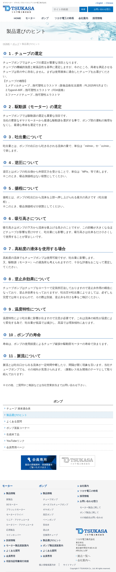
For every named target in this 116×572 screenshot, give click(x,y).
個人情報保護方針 (47, 565)
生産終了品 (12, 434)
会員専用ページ (15, 447)
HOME (17, 18)
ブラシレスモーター (15, 509)
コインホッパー (13, 535)
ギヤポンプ (48, 509)
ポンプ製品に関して (89, 512)
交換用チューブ (50, 535)
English (100, 3)
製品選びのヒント (16, 414)
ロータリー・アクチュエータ (20, 525)
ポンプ (44, 18)
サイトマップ (69, 565)
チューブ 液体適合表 (18, 408)
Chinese (109, 3)
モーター (30, 18)
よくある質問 (14, 421)
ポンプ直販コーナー (18, 427)
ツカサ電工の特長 (64, 18)
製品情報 (10, 493)
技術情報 (10, 540)
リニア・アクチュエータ (17, 520)
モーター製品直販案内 (17, 545)
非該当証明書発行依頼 (17, 561)
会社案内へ (83, 560)
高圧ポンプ (48, 514)
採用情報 (97, 18)
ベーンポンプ (49, 520)
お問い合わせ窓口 (102, 9)
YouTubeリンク (15, 440)
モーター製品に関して (90, 507)
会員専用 (10, 556)
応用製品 (10, 530)
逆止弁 (46, 530)
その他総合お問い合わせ (91, 517)
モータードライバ (14, 514)
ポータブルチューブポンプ (55, 504)
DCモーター (12, 504)
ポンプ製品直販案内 (53, 545)
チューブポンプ (50, 499)
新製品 (9, 499)
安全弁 (46, 525)
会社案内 (83, 18)
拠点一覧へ (83, 555)
